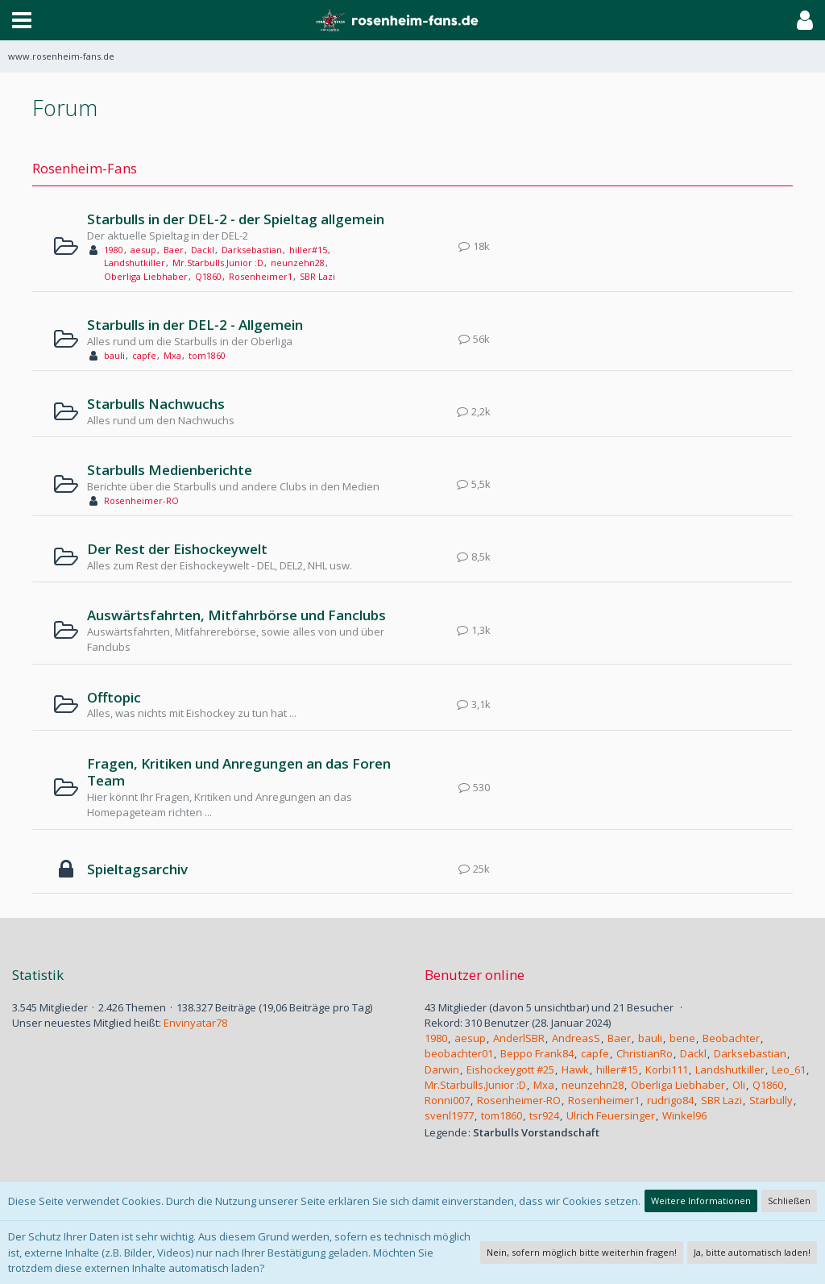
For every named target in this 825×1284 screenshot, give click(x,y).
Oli (738, 1085)
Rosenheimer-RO (141, 500)
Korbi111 (666, 1069)
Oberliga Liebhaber (146, 276)
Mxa (172, 355)
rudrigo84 (670, 1100)
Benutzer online (474, 974)
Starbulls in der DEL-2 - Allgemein (195, 324)
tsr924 (544, 1115)
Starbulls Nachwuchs (156, 403)
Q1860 (208, 276)
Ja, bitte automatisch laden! (752, 1252)
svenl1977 (449, 1115)
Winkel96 (684, 1115)
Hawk (575, 1069)
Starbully (771, 1100)
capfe (144, 355)
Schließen (789, 1200)
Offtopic (114, 697)
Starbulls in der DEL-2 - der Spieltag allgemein (235, 219)
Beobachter (731, 1038)
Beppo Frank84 (537, 1053)
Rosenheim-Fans (84, 168)
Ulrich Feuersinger (610, 1115)
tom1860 (207, 355)
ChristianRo (644, 1053)
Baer (174, 250)
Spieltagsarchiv (137, 869)
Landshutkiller (134, 262)
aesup (143, 250)
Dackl (202, 250)
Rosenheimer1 (260, 276)
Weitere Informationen (701, 1200)
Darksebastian (252, 250)
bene (682, 1038)
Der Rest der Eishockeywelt (177, 549)
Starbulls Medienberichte (169, 470)
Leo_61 (789, 1069)
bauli (114, 355)
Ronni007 (447, 1100)
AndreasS (576, 1038)
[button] (21, 20)
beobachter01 (459, 1053)
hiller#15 (308, 250)
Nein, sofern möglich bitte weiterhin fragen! (582, 1252)
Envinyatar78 (195, 1022)
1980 (113, 250)
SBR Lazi (317, 276)
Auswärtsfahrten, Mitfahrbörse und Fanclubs (236, 615)
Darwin (442, 1069)
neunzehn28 (298, 262)
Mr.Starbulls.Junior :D (217, 262)
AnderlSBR (519, 1038)
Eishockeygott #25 (510, 1069)
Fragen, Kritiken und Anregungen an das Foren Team (239, 772)
